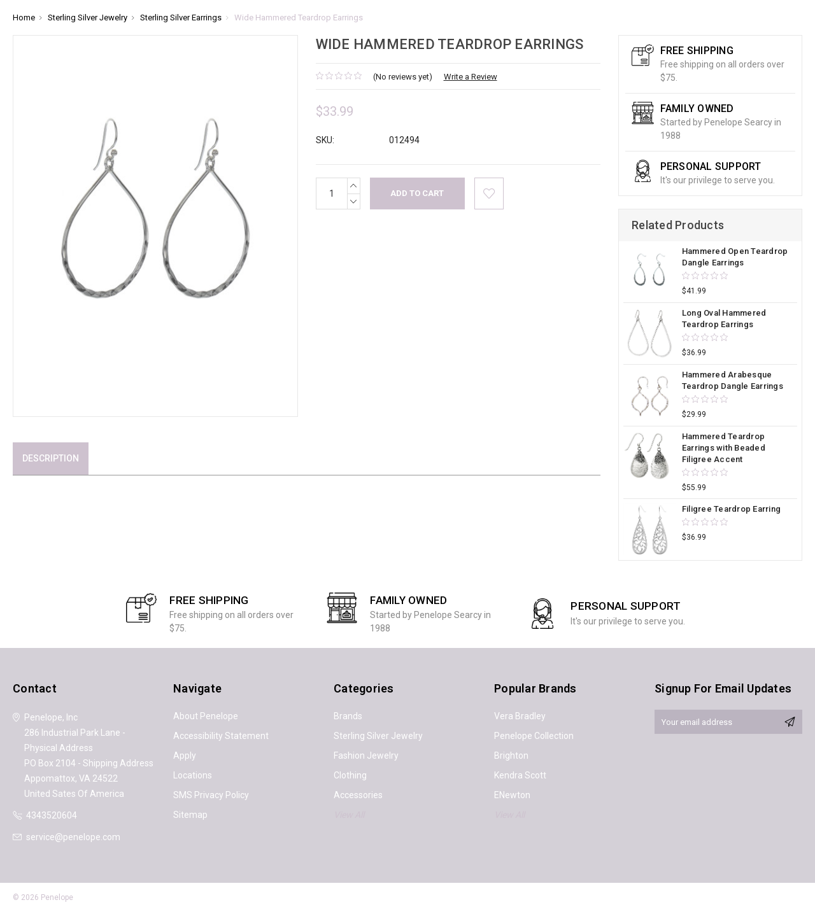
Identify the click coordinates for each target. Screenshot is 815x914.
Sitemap (190, 815)
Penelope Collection (534, 736)
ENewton (512, 795)
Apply (184, 755)
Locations (192, 775)
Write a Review (470, 76)
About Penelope (205, 716)
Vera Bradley (520, 716)
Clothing (350, 775)
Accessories (358, 795)
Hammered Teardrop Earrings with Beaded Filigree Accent (723, 448)
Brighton (511, 755)
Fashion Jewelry (366, 755)
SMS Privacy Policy (211, 795)
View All (349, 815)
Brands (348, 716)
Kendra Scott (520, 775)
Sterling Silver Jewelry (378, 736)
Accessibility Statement (221, 736)
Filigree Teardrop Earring (731, 509)
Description (50, 458)
